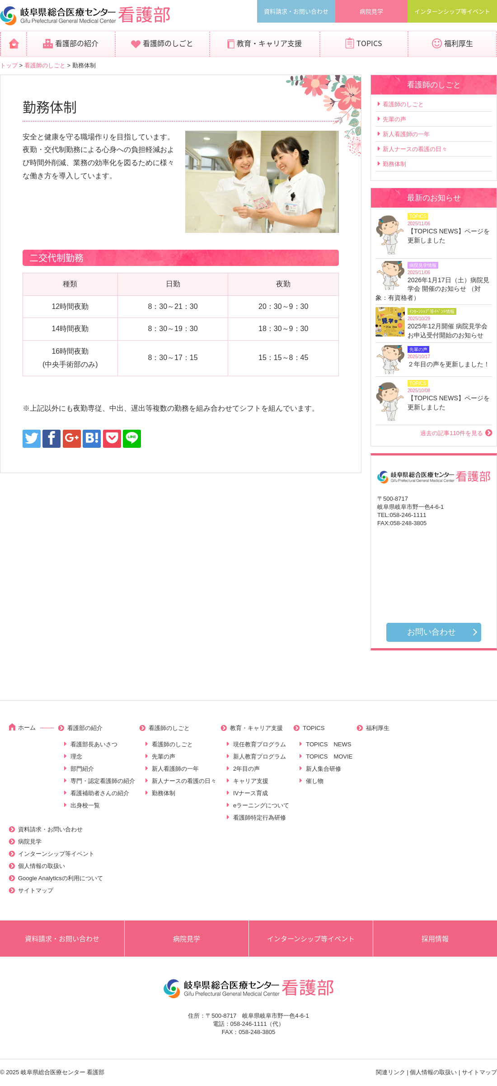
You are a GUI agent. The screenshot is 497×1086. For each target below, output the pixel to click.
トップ (9, 65)
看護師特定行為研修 (259, 817)
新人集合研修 (323, 768)
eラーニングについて (261, 805)
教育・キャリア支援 (269, 43)
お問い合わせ (431, 631)
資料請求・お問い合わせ (296, 11)
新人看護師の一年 (406, 134)
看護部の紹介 (76, 43)
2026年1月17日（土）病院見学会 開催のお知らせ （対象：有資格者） (432, 288)
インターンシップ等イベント (452, 11)
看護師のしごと (168, 43)
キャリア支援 (250, 781)
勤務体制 (394, 164)
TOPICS (369, 43)
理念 (76, 756)
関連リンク (390, 1072)
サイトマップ (35, 890)
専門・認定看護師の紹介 (102, 781)
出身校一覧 (85, 805)
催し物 (315, 781)
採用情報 (435, 939)
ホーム (27, 727)
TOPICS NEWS (328, 744)
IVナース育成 (250, 793)
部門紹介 (82, 768)
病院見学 (371, 11)
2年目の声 (246, 768)
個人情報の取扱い (41, 866)
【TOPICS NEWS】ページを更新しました (449, 236)
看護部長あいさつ (93, 744)
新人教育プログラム (259, 756)
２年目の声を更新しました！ (449, 364)
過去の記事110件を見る (451, 433)
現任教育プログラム (259, 744)
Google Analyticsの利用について (60, 878)
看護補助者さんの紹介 (99, 793)
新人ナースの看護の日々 (415, 149)
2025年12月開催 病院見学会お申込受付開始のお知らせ (448, 330)
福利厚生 (458, 43)
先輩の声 (394, 119)
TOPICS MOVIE (329, 756)
